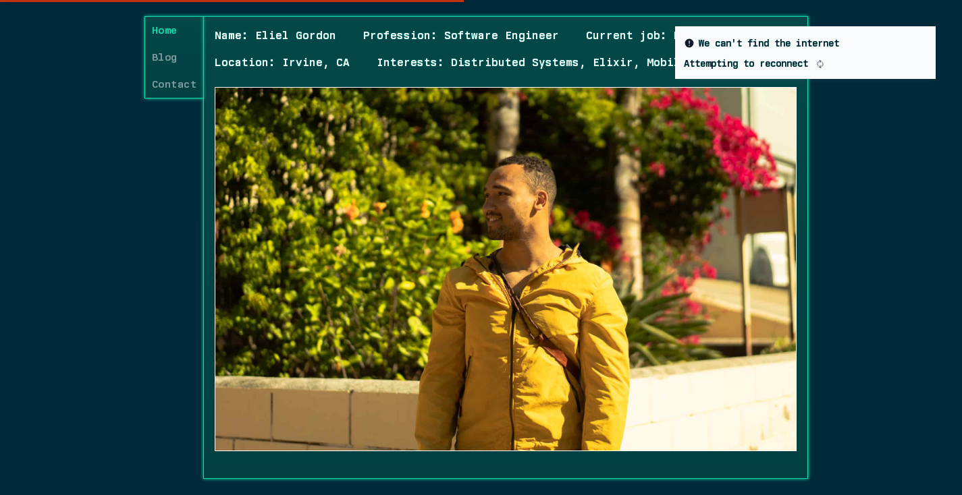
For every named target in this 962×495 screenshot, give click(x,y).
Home (164, 30)
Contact (173, 84)
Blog (164, 57)
